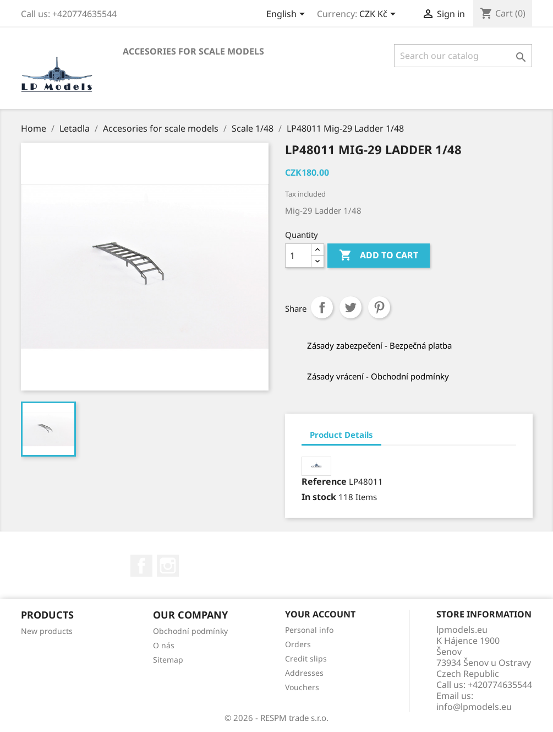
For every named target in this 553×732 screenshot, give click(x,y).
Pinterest (379, 307)
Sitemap (168, 659)
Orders (298, 644)
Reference (324, 481)
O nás (163, 645)
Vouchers (302, 687)
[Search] (463, 55)
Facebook (141, 566)
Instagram (168, 566)
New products (47, 631)
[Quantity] (298, 255)
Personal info (309, 630)
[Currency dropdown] (379, 14)
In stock (319, 496)
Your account (320, 614)
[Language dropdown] (287, 14)
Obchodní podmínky (190, 631)
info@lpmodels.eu (474, 707)
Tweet (351, 307)
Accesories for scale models (193, 51)
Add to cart (378, 255)
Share (322, 307)
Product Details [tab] (341, 434)
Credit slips (306, 658)
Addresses (304, 673)
